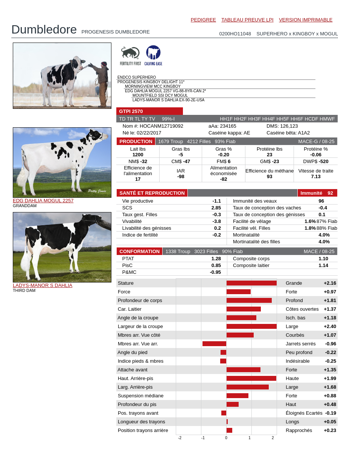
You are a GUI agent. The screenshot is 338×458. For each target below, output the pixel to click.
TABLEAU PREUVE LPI (247, 20)
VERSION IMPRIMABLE (305, 20)
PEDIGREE (203, 20)
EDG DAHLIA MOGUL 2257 (43, 200)
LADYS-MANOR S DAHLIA (42, 285)
